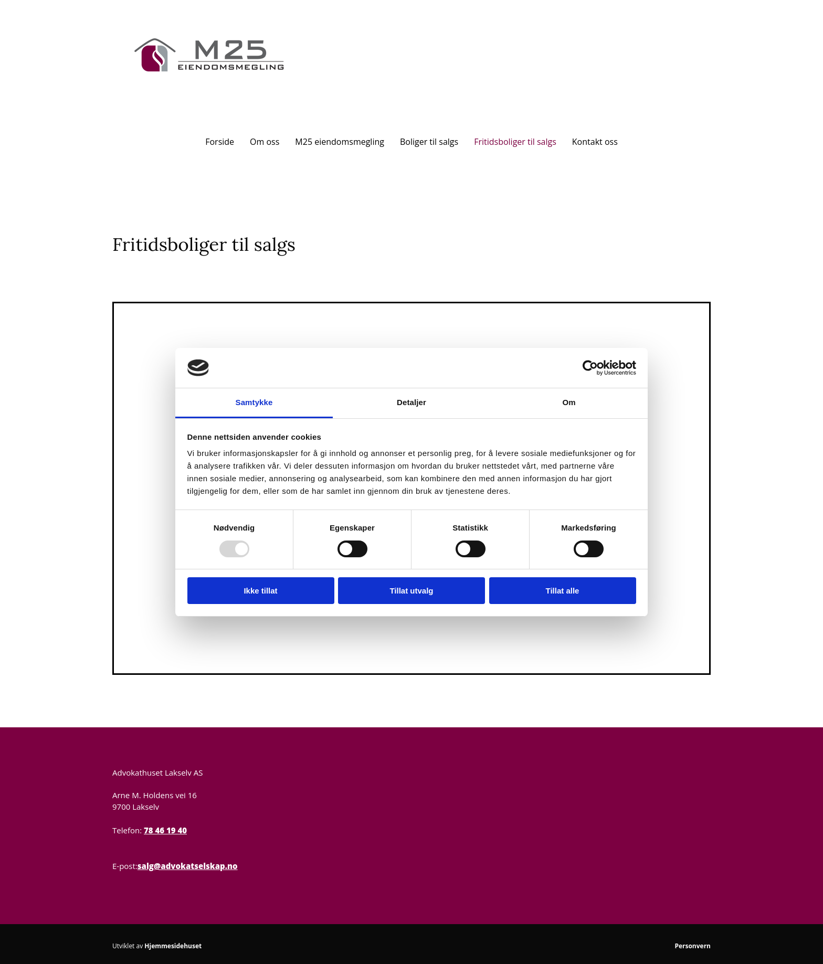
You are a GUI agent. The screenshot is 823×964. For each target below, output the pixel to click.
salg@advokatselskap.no (188, 866)
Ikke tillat (260, 590)
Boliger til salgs (429, 141)
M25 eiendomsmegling (339, 141)
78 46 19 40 (165, 830)
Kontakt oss (595, 141)
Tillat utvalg (411, 590)
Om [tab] (568, 402)
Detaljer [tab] (411, 402)
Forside (219, 141)
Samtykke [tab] (254, 402)
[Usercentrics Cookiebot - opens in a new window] (590, 368)
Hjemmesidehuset (173, 945)
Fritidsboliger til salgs (515, 141)
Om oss (264, 141)
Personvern (692, 945)
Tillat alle (562, 590)
